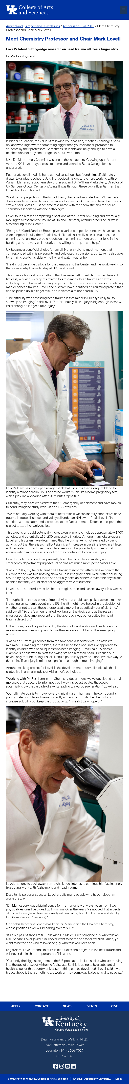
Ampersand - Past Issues (42, 26)
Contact (42, 1006)
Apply (16, 1006)
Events (91, 1006)
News (67, 1006)
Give (114, 1006)
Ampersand (14, 26)
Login (118, 1078)
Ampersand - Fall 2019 (78, 26)
